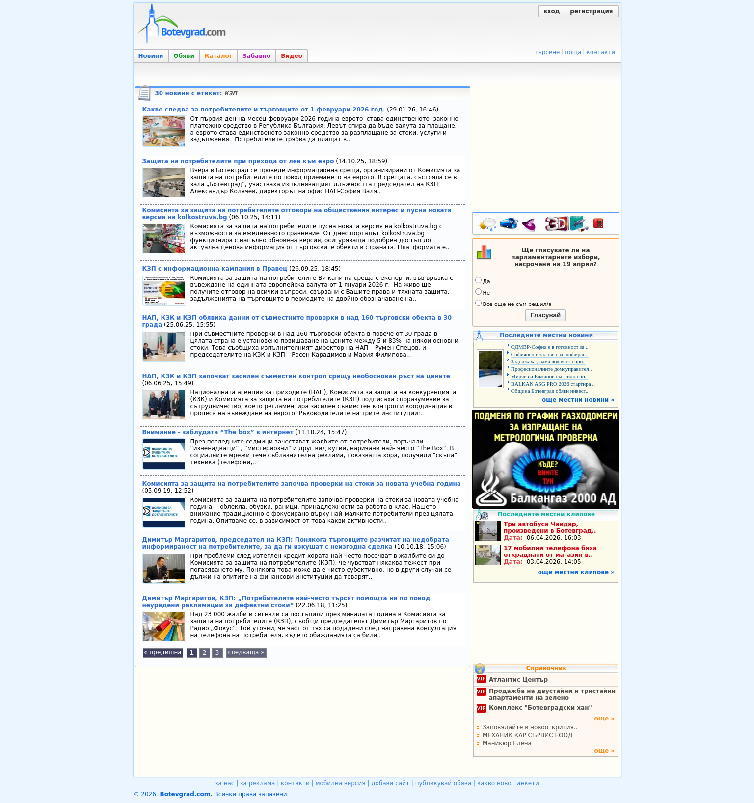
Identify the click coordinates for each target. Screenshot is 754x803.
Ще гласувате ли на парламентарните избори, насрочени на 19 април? (555, 257)
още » (604, 718)
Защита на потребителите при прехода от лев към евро (238, 161)
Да (482, 281)
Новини (150, 56)
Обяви (184, 56)
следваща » (246, 652)
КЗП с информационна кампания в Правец (215, 268)
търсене (547, 52)
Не (482, 292)
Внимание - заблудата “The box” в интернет (218, 432)
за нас (224, 783)
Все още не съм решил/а (513, 303)
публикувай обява (443, 783)
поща (573, 52)
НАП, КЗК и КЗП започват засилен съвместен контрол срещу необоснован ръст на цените (296, 376)
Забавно (256, 56)
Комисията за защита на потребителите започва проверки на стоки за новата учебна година (301, 483)
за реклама (257, 783)
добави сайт (390, 783)
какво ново (494, 783)
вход (551, 11)
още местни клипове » (576, 572)
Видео (291, 56)
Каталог (218, 56)
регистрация (591, 11)
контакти (600, 52)
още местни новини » (578, 399)
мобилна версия (341, 783)
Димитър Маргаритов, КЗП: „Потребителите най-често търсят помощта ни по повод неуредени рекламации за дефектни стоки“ (286, 602)
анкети (528, 783)
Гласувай (546, 315)
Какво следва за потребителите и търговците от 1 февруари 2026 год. (263, 109)
